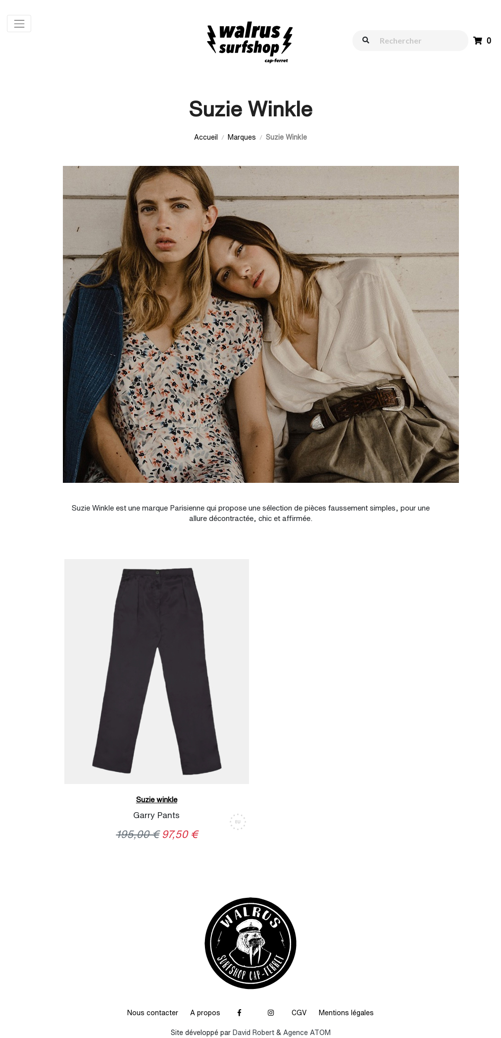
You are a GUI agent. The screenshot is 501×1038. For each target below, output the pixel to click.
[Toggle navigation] (19, 23)
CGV (299, 1012)
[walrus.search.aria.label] (415, 40)
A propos (205, 1012)
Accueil (206, 137)
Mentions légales (346, 1012)
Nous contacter (152, 1012)
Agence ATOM (307, 1032)
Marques (242, 137)
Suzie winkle (156, 799)
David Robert (253, 1032)
